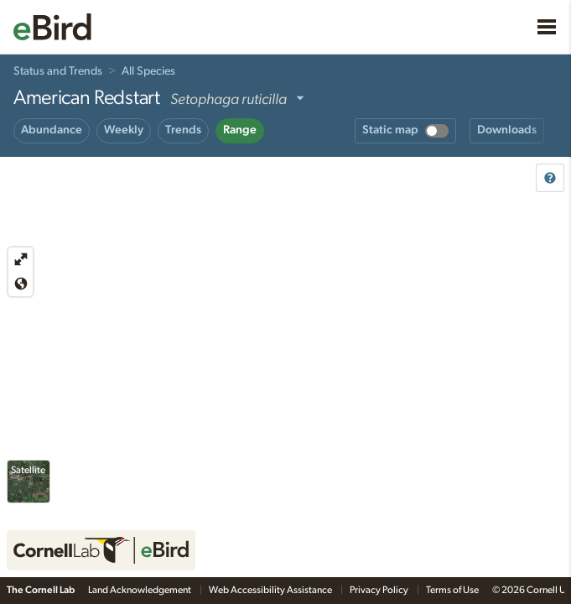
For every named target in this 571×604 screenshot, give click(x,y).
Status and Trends (57, 71)
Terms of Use (452, 590)
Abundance (51, 130)
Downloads (507, 130)
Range (240, 130)
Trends (183, 130)
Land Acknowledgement (140, 590)
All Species (148, 71)
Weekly (123, 130)
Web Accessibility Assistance (271, 590)
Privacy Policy (380, 590)
